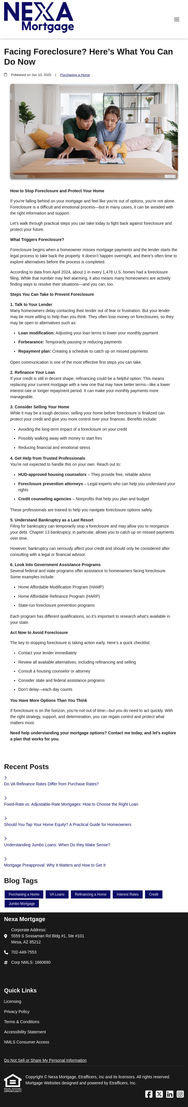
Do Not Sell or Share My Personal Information (45, 1060)
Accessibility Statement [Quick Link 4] (25, 1032)
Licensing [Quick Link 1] (12, 1001)
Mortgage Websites (44, 1083)
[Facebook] (149, 1094)
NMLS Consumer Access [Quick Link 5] (26, 1042)
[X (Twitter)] (159, 1094)
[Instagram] (180, 1094)
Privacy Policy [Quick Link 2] (16, 1011)
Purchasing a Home (75, 75)
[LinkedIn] (169, 1094)
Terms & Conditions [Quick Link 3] (21, 1021)
